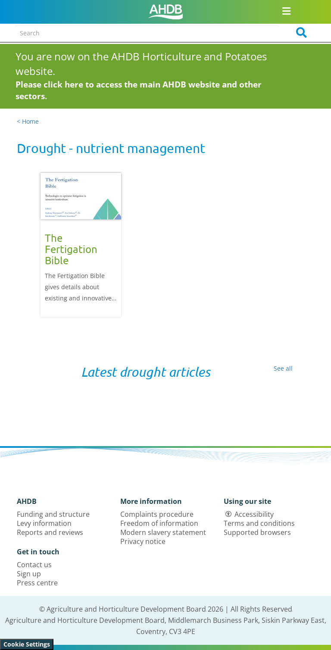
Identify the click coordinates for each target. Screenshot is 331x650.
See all (283, 368)
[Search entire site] (147, 32)
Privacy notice (143, 541)
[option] (80, 244)
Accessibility (254, 514)
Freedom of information (159, 523)
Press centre (37, 583)
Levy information (44, 523)
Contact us (34, 564)
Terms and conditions (259, 523)
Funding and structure (53, 514)
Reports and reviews (50, 532)
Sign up (29, 573)
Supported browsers (257, 532)
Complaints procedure (157, 514)
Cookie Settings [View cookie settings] (26, 644)
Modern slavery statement (163, 532)
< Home (28, 121)
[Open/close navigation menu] (286, 11)
